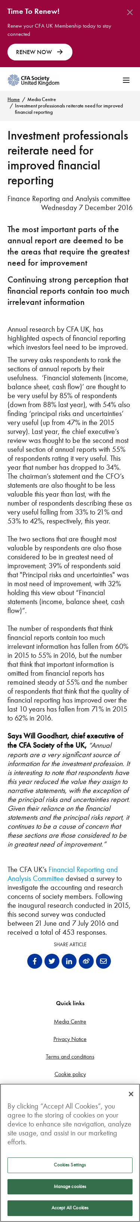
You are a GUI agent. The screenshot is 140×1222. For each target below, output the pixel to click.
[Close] (131, 1094)
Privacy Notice (70, 1039)
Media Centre (41, 99)
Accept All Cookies (70, 1208)
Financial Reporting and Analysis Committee (62, 874)
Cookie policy (70, 1074)
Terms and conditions (70, 1056)
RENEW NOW (40, 52)
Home (13, 99)
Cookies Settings (70, 1165)
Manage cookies (70, 1187)
